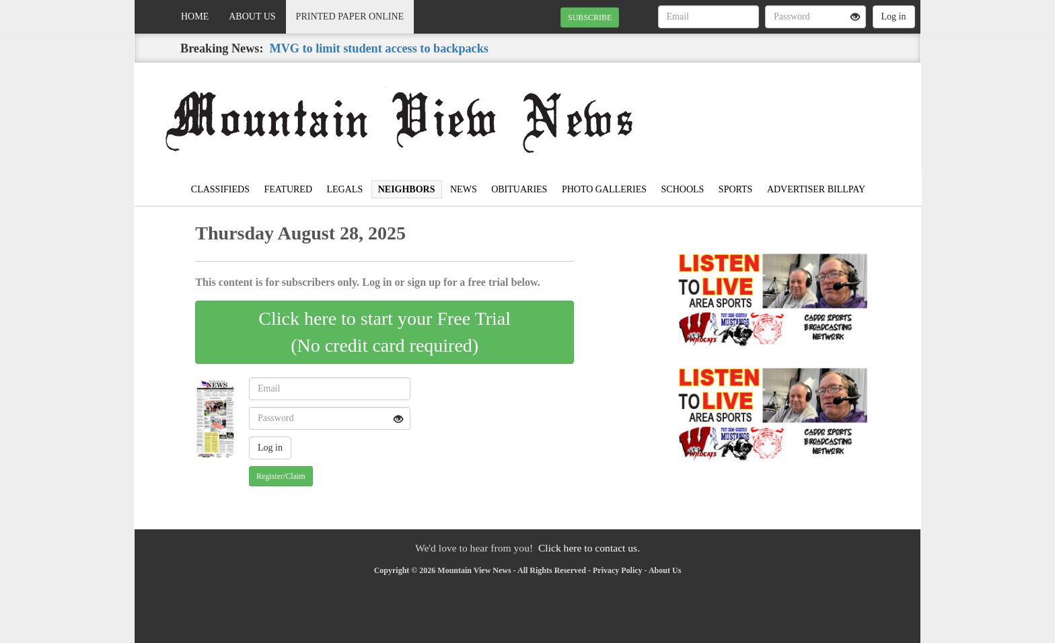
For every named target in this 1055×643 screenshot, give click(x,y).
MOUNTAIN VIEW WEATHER (797, 109)
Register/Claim (280, 476)
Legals (345, 189)
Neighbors (406, 189)
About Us (252, 16)
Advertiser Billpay (816, 189)
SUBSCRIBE (590, 17)
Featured (288, 189)
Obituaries (519, 189)
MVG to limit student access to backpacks (379, 48)
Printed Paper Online (350, 16)
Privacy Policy (618, 570)
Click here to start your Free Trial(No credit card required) (384, 332)
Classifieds (220, 189)
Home (195, 16)
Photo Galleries (604, 189)
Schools (682, 189)
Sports (736, 189)
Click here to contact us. (589, 548)
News (463, 189)
